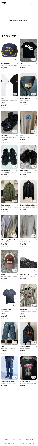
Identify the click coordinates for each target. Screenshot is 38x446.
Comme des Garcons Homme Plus (28, 205)
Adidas (3, 274)
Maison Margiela (25, 98)
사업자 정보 (7, 443)
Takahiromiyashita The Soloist (9, 240)
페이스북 (32, 443)
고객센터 (13, 439)
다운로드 (15, 443)
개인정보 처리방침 (29, 439)
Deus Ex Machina (25, 346)
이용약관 (6, 439)
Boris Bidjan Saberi (6, 309)
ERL (21, 240)
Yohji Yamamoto (5, 170)
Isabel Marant (24, 170)
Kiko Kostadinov (24, 274)
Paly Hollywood (5, 63)
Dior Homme (4, 135)
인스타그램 (24, 443)
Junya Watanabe (5, 205)
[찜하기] (14, 59)
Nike (21, 135)
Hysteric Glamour (25, 381)
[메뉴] (35, 2)
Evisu (2, 346)
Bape (2, 98)
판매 (20, 439)
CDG (21, 63)
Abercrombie (23, 309)
